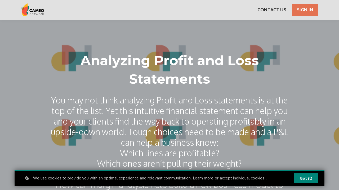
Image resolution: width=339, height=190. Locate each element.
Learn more (203, 177)
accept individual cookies (242, 177)
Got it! (306, 178)
